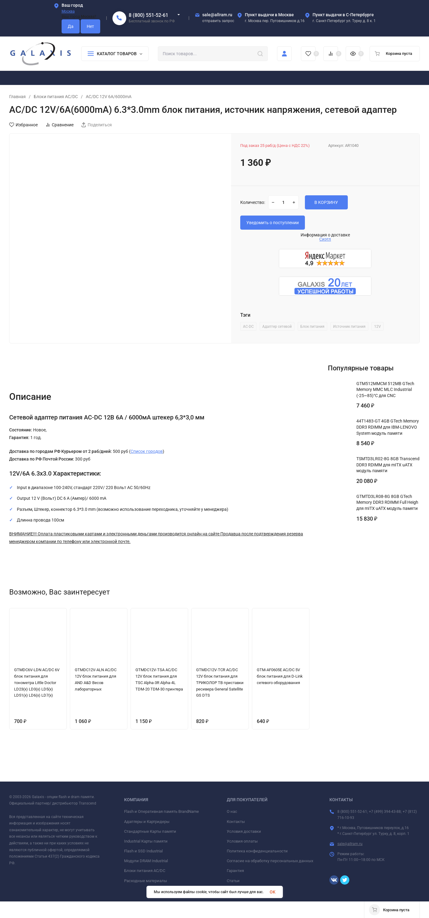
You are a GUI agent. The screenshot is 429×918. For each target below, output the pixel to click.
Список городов (147, 451)
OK (272, 891)
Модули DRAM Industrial (146, 861)
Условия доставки (244, 831)
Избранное (23, 124)
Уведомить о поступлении (272, 222)
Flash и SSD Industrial (143, 851)
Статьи (233, 880)
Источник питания (349, 326)
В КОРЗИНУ (326, 202)
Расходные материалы (145, 880)
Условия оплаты (242, 841)
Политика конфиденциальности (257, 851)
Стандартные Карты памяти (150, 831)
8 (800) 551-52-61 (148, 15)
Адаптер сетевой (277, 326)
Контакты (236, 821)
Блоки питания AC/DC (56, 96)
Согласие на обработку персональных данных (270, 861)
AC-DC (248, 326)
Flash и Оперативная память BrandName (161, 811)
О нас (232, 811)
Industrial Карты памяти (146, 841)
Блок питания (312, 326)
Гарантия (235, 870)
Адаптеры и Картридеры (146, 821)
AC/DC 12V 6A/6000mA (108, 96)
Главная (17, 96)
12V (377, 326)
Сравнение (59, 124)
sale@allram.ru (350, 844)
